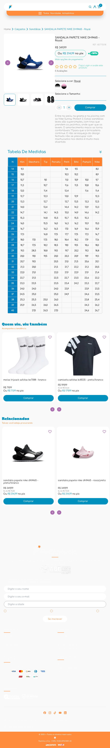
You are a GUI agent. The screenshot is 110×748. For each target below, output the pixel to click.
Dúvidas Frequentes (67, 645)
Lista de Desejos (12, 645)
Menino (57, 611)
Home (7, 29)
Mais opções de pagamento (69, 59)
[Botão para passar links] (51, 62)
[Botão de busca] (90, 7)
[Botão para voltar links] (7, 62)
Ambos (103, 611)
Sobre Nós (63, 636)
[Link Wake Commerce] (61, 745)
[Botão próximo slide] (59, 409)
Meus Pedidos (11, 636)
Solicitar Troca (65, 672)
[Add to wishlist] (49, 338)
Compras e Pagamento (15, 666)
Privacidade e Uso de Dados (72, 664)
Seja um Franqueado (68, 649)
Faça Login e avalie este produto (91, 66)
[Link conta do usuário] (94, 6)
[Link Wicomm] (51, 744)
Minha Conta (10, 640)
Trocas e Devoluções (68, 668)
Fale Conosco (64, 640)
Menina (11, 611)
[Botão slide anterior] (52, 409)
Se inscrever (55, 619)
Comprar (28, 398)
